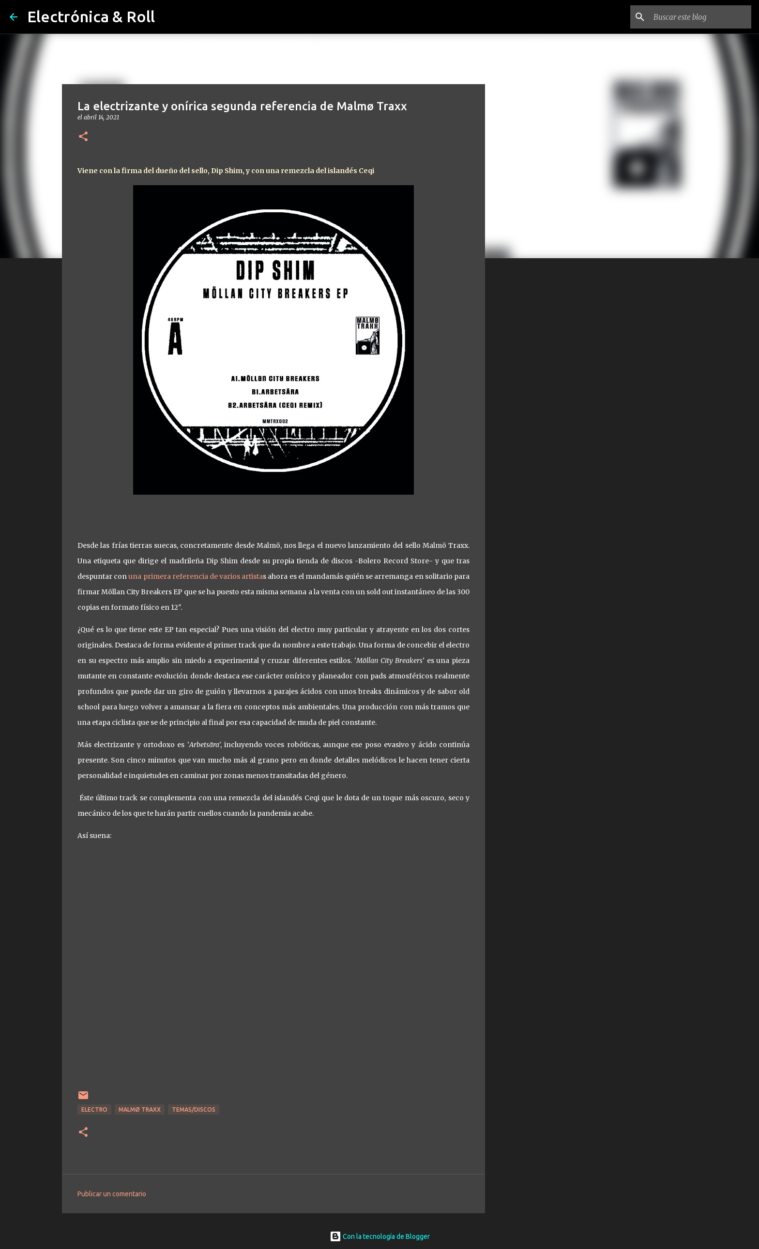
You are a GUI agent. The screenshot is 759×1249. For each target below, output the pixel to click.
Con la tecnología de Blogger (380, 1236)
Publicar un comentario (111, 1194)
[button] (83, 137)
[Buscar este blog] (700, 17)
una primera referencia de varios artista (195, 576)
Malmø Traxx (140, 1109)
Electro (94, 1109)
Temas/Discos (193, 1109)
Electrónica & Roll (91, 16)
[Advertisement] (534, 418)
